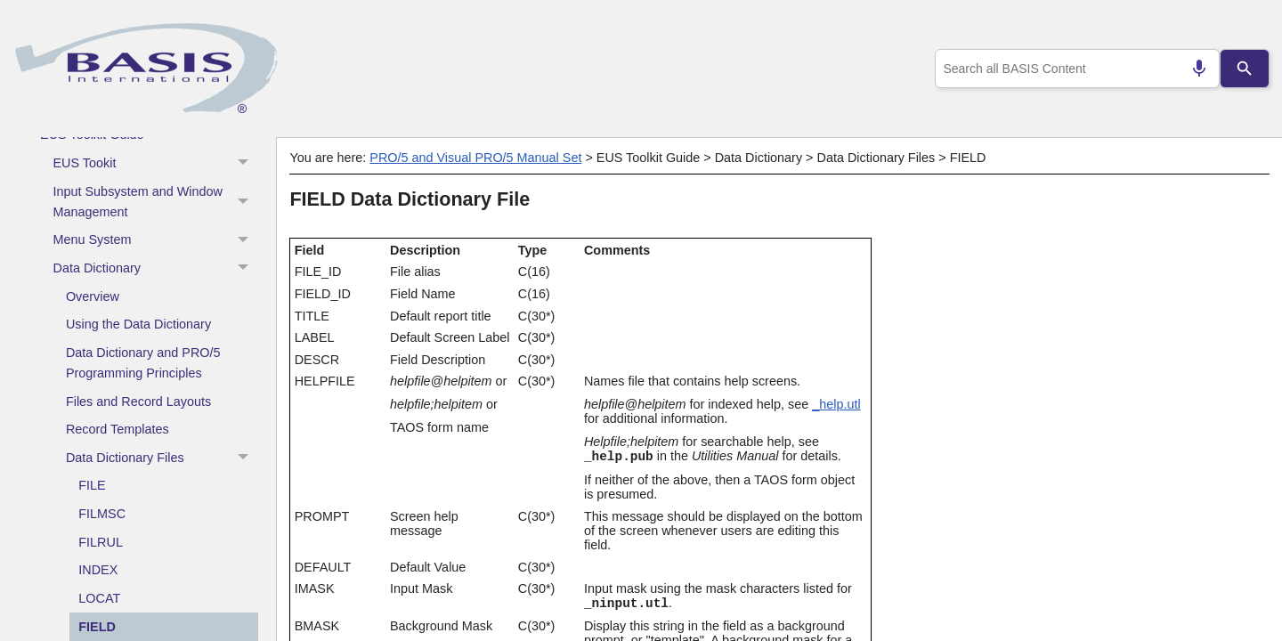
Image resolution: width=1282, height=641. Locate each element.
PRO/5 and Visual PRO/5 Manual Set (475, 157)
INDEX (98, 570)
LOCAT (99, 598)
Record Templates (117, 429)
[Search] (1245, 68)
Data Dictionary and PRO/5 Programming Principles (143, 362)
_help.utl (836, 404)
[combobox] (1074, 68)
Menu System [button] (155, 240)
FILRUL (100, 542)
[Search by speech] (1192, 68)
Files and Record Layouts (138, 401)
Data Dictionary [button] (155, 269)
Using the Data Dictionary (138, 324)
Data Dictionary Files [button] (162, 458)
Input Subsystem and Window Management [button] (155, 201)
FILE (91, 485)
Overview (92, 296)
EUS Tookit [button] (155, 164)
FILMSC (102, 514)
